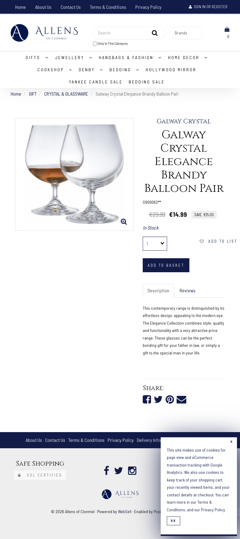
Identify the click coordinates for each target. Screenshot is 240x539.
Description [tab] (158, 290)
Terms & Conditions (108, 7)
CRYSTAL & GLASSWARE (66, 94)
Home (20, 7)
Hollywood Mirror (171, 69)
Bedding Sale (147, 81)
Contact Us (71, 7)
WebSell (124, 511)
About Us (43, 7)
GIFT (33, 94)
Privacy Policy (148, 7)
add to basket (166, 265)
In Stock (151, 227)
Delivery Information (156, 440)
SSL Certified (40, 475)
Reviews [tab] (187, 290)
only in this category (110, 43)
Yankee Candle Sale (96, 81)
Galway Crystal (184, 121)
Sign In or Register (208, 6)
